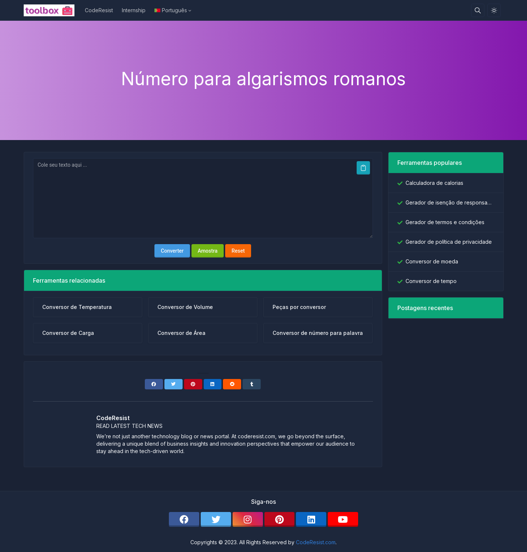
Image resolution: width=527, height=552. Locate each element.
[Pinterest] (193, 384)
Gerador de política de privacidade (449, 242)
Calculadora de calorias (434, 183)
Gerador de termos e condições (445, 222)
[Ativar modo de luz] (494, 10)
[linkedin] (311, 519)
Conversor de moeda (432, 261)
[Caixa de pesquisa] (477, 10)
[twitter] (216, 519)
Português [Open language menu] (170, 10)
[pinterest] (279, 519)
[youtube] (343, 519)
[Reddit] (232, 384)
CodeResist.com (316, 542)
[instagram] (248, 519)
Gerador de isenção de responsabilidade (450, 202)
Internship (134, 10)
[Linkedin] (213, 384)
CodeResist (99, 10)
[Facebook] (154, 384)
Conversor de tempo (431, 281)
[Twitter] (173, 384)
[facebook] (184, 519)
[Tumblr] (252, 384)
